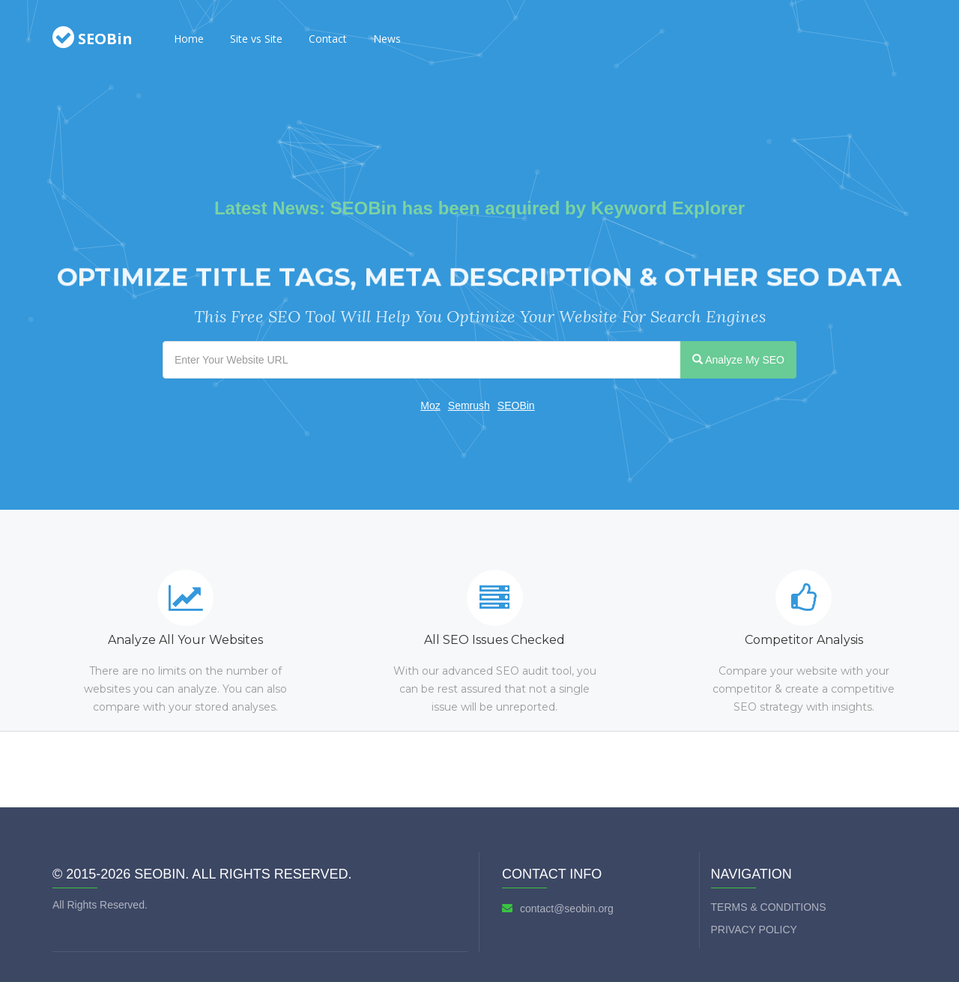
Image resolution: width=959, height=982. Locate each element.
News (387, 38)
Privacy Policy (754, 930)
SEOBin (516, 406)
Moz (430, 406)
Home (189, 38)
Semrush (469, 406)
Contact (328, 38)
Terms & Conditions (768, 907)
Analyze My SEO (738, 360)
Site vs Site (256, 38)
